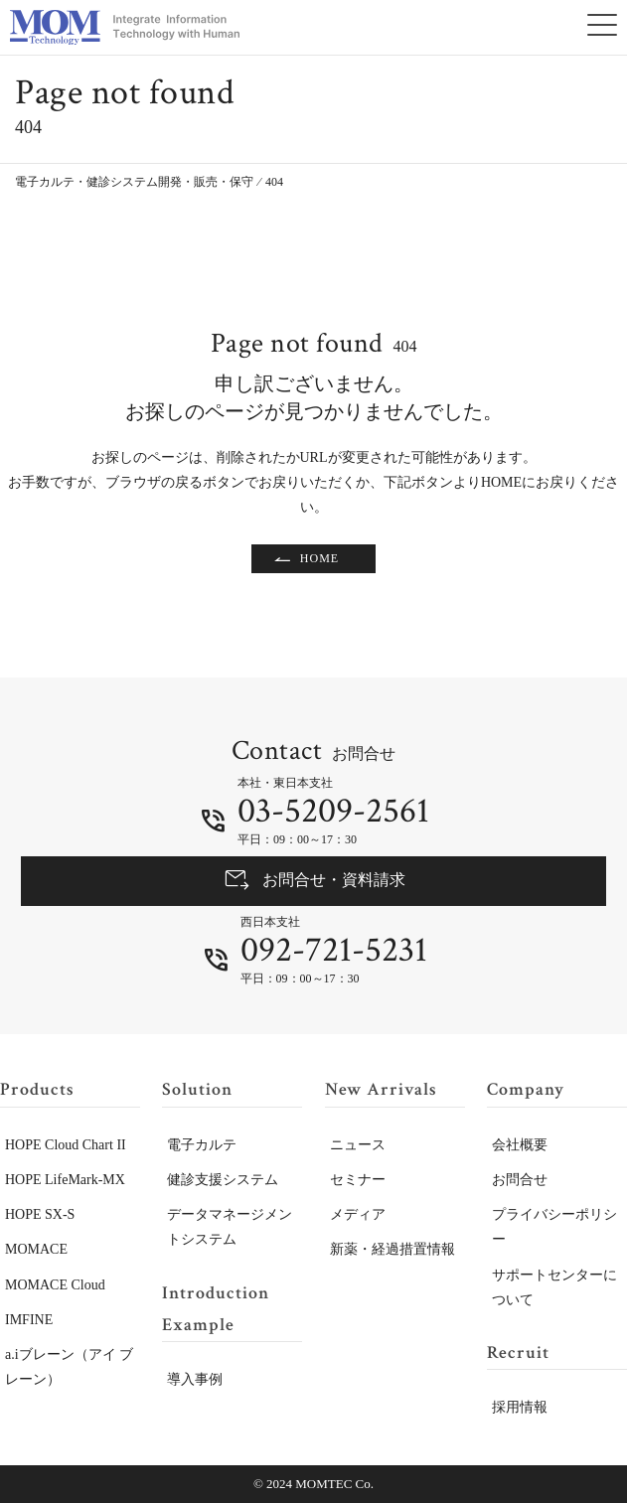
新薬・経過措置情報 (392, 1249)
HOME (319, 558)
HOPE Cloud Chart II (65, 1144)
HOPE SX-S (40, 1214)
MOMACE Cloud (55, 1285)
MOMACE (36, 1249)
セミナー (358, 1179)
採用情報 (520, 1407)
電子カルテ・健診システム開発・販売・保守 (134, 182)
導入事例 (195, 1379)
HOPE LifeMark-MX (65, 1179)
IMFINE (29, 1319)
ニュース (358, 1144)
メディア (358, 1214)
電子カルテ (201, 1144)
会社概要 (520, 1144)
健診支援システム (222, 1179)
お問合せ (520, 1179)
